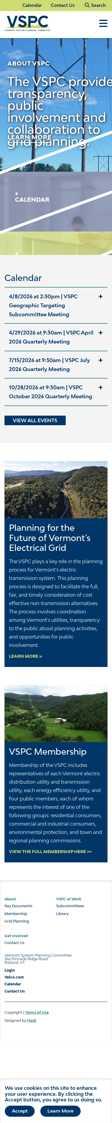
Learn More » (25, 656)
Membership (15, 914)
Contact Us (63, 5)
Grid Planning (16, 921)
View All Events (35, 420)
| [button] (43, 305)
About (10, 899)
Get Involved (16, 936)
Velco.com (14, 977)
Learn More (60, 1112)
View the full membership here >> (50, 851)
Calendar (32, 5)
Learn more (29, 136)
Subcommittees (70, 906)
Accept (19, 1112)
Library (62, 914)
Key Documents (18, 906)
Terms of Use (37, 1012)
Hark (31, 1020)
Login (9, 970)
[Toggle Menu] (103, 26)
